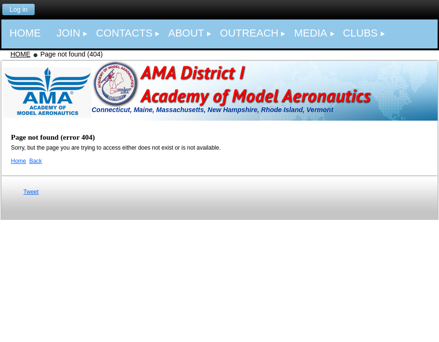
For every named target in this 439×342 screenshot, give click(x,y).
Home (18, 161)
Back (35, 161)
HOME (20, 54)
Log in (18, 9)
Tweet (30, 192)
